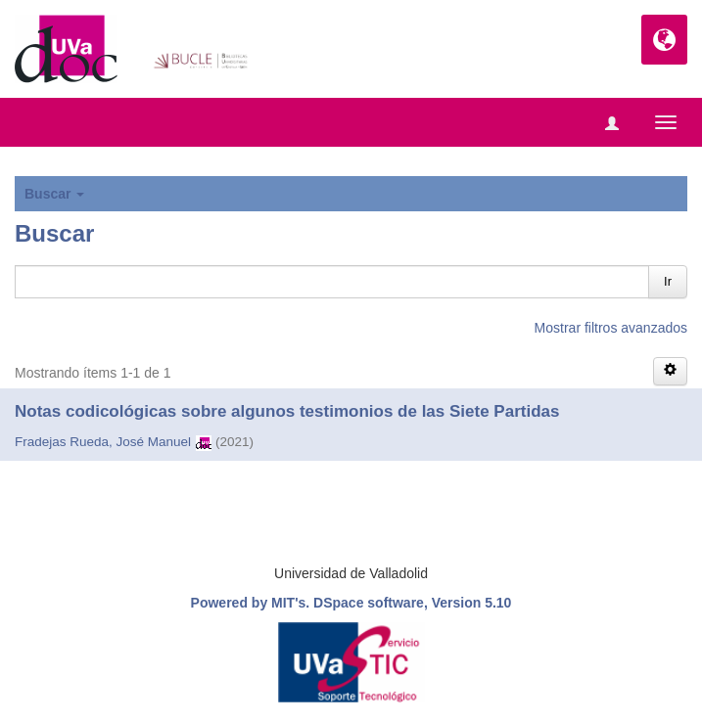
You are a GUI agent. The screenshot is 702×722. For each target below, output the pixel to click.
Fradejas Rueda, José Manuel (103, 441)
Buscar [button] (54, 194)
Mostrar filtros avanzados (611, 328)
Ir (668, 281)
